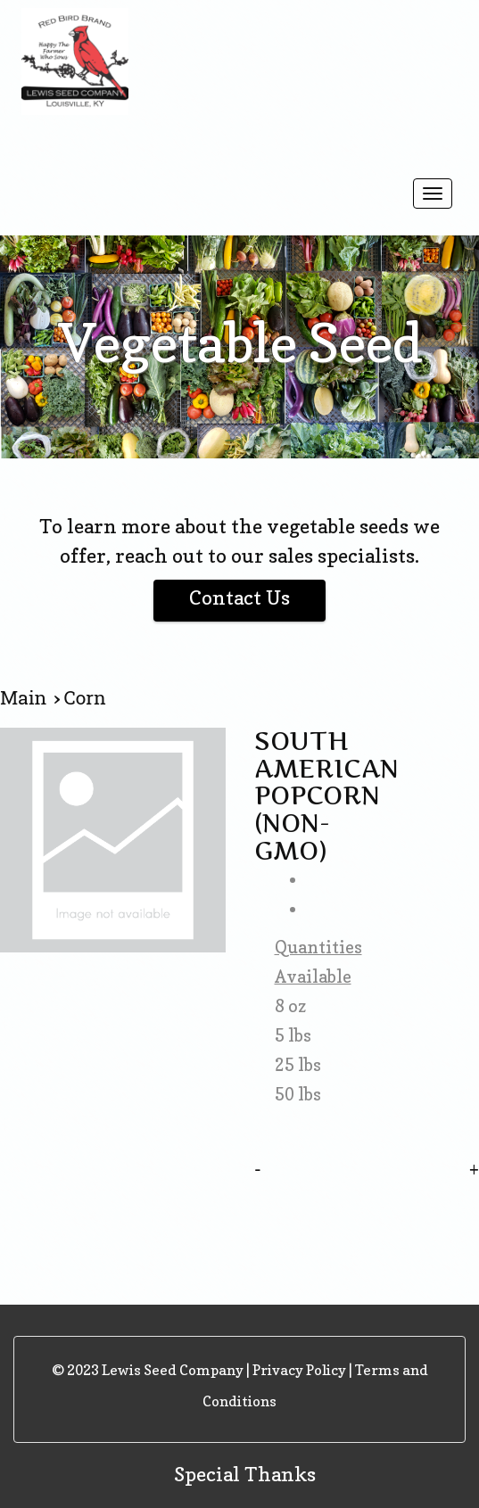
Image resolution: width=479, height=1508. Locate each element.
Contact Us (239, 597)
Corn (85, 698)
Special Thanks (245, 1474)
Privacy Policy (299, 1370)
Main (27, 698)
